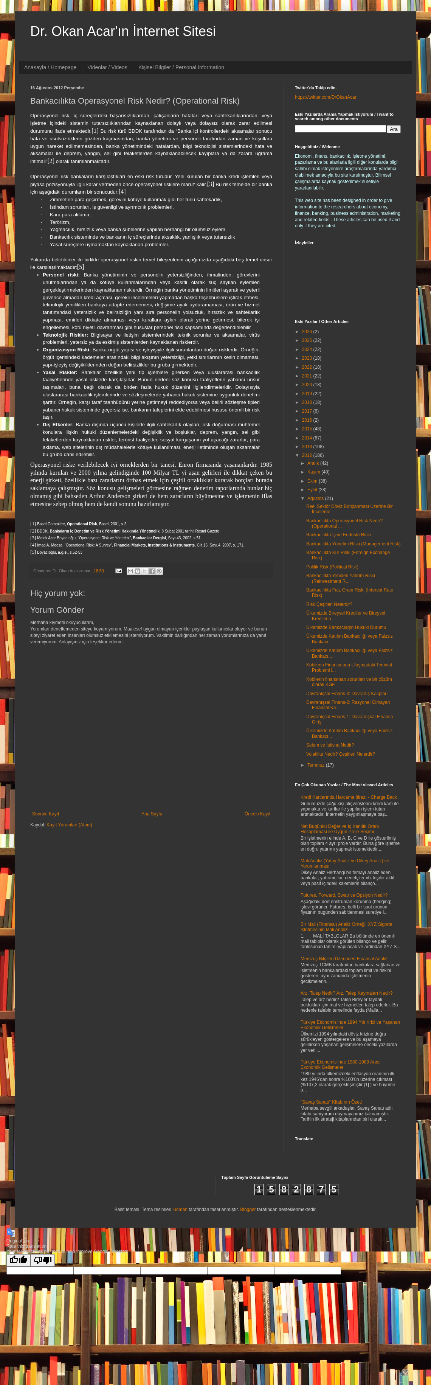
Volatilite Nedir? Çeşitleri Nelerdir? (340, 754)
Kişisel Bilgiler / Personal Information (181, 67)
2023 (307, 358)
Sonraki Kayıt (45, 814)
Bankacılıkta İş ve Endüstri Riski (338, 534)
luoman (179, 1209)
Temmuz (316, 765)
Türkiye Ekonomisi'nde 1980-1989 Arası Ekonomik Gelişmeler (341, 1064)
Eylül (312, 489)
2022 (307, 367)
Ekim (313, 481)
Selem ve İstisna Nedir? (330, 745)
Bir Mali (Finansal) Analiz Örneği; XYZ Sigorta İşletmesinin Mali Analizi (346, 927)
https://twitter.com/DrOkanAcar (326, 97)
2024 (307, 349)
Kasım (314, 472)
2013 (307, 446)
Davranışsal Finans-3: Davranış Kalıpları (347, 693)
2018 (307, 402)
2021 (307, 376)
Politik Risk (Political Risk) (332, 567)
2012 (307, 455)
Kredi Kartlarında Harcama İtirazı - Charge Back (349, 797)
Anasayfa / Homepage (50, 67)
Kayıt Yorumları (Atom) (69, 825)
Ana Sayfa (151, 814)
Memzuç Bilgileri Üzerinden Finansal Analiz (344, 958)
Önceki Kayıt (257, 814)
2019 (307, 393)
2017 (307, 411)
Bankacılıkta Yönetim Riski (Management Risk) (353, 544)
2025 (307, 340)
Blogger (248, 1209)
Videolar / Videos (107, 67)
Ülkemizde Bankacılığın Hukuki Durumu (346, 627)
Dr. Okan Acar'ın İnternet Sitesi (123, 31)
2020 (307, 384)
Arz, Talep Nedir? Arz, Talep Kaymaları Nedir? (347, 993)
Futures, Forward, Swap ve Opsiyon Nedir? (344, 895)
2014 (307, 438)
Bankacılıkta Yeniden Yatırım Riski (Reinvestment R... (340, 578)
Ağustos (316, 498)
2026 (307, 331)
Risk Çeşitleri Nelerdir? (329, 604)
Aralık (313, 463)
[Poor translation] (43, 1260)
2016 (307, 420)
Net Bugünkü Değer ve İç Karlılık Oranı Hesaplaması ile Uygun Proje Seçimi (340, 829)
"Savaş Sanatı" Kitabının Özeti (331, 1102)
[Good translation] (18, 1260)
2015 (307, 429)
